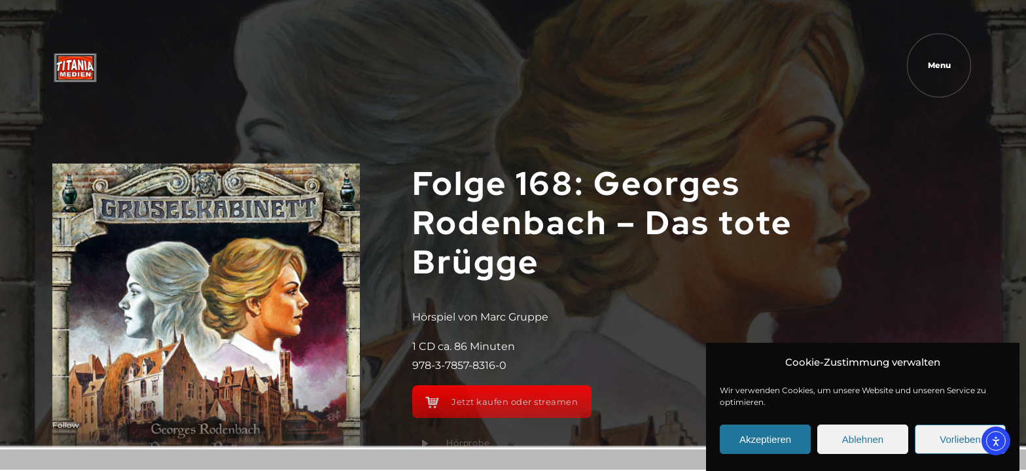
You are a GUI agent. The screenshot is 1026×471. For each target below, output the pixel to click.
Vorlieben (960, 439)
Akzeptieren (765, 439)
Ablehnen (862, 439)
